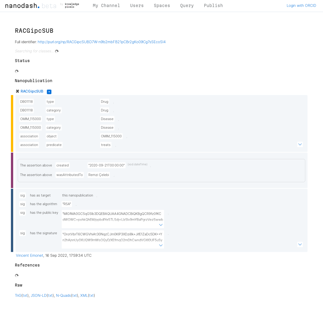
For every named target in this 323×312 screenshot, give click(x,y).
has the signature (43, 233)
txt (25, 295)
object (52, 136)
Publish (213, 5)
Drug (104, 102)
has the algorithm (43, 204)
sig (22, 195)
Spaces (162, 5)
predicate (54, 145)
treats (106, 145)
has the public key (44, 213)
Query (187, 5)
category (54, 110)
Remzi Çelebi (98, 175)
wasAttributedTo (69, 175)
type (50, 102)
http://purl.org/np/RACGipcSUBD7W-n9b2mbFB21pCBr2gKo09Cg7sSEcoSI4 (102, 42)
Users (137, 5)
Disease (107, 119)
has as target (40, 195)
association (29, 136)
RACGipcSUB (32, 91)
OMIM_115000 (30, 119)
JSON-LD (39, 295)
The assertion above (36, 165)
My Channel (106, 5)
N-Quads (63, 295)
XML (84, 295)
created (62, 165)
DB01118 (26, 102)
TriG (18, 295)
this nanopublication (77, 195)
